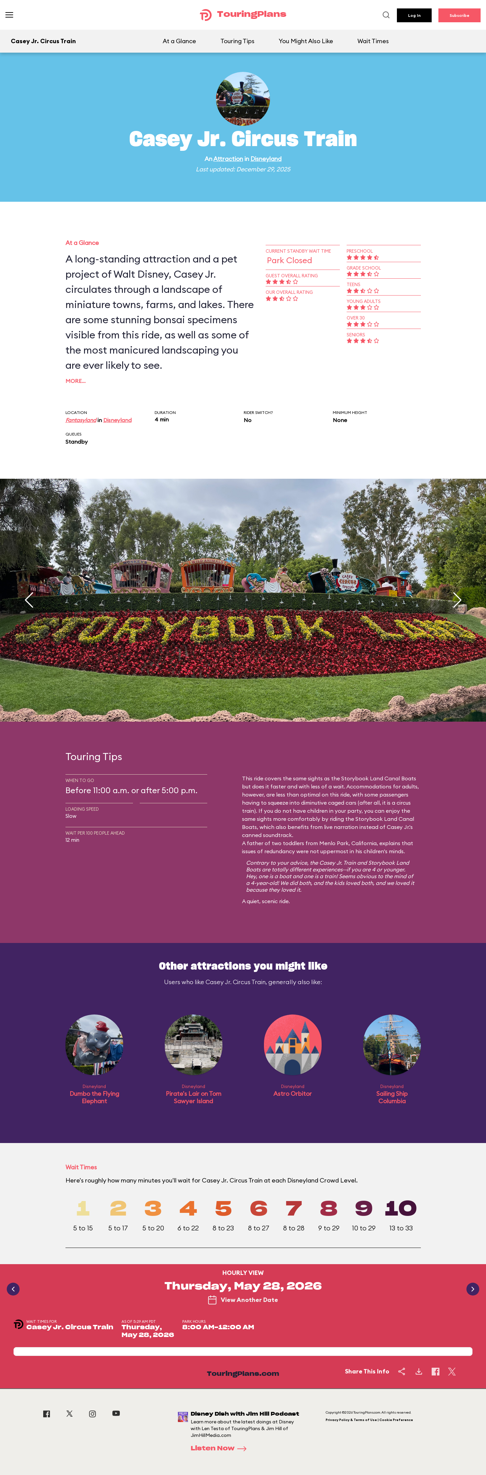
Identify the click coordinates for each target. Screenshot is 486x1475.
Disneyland (265, 159)
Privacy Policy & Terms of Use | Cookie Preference (369, 1420)
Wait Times (373, 41)
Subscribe (459, 15)
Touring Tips (237, 41)
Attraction (228, 159)
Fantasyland (80, 420)
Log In (414, 15)
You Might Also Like (306, 41)
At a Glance (179, 41)
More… (75, 381)
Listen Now (221, 1449)
